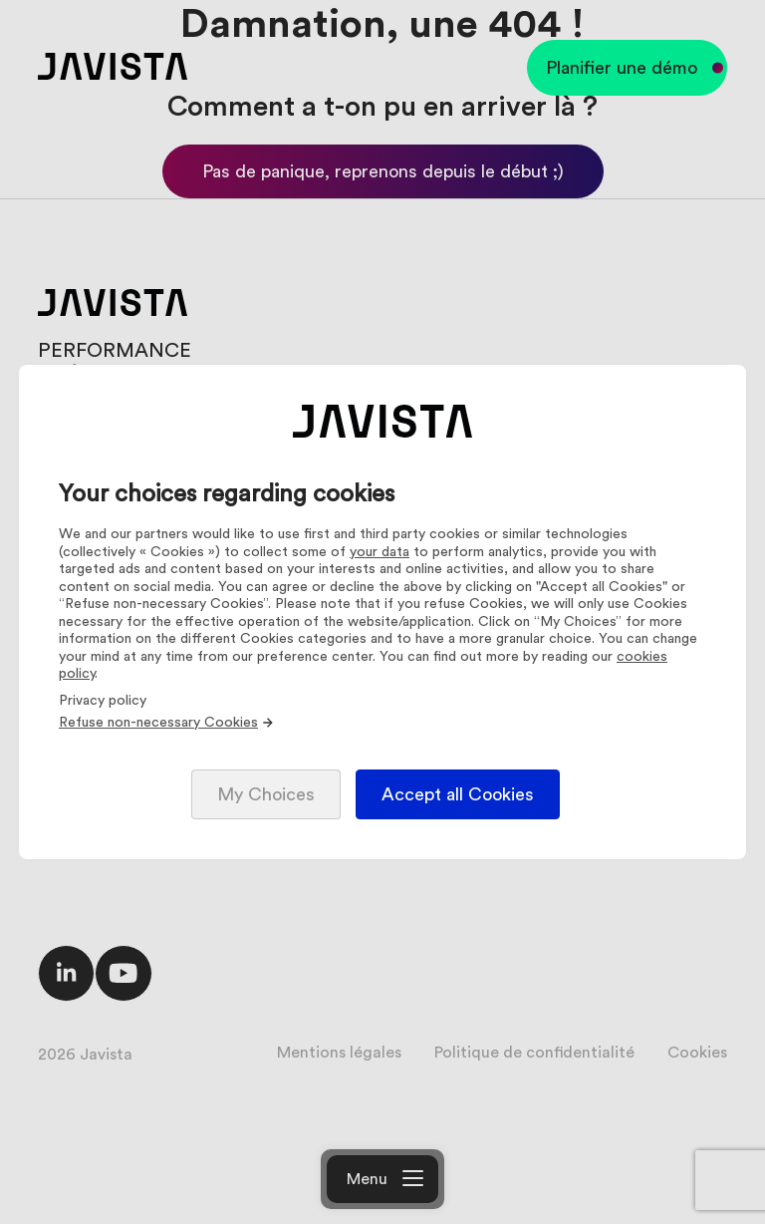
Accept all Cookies (458, 794)
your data (379, 552)
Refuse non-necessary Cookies (167, 723)
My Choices (266, 794)
